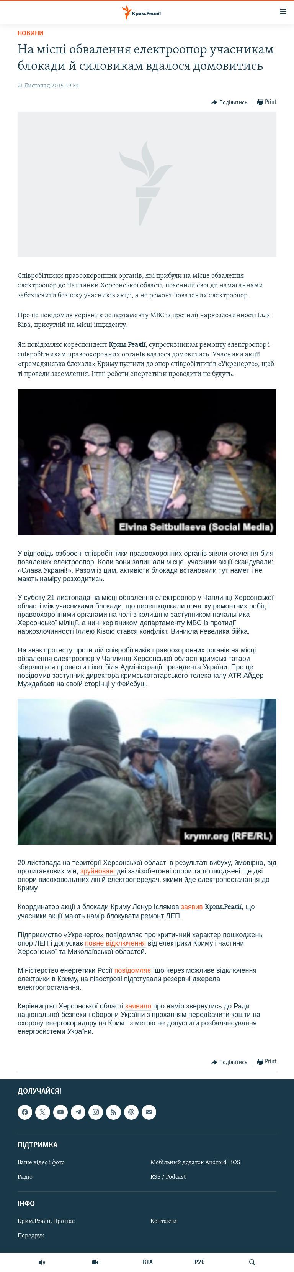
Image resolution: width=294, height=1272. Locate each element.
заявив (192, 907)
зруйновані (98, 871)
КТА (148, 1262)
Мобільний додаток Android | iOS (195, 1163)
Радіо (25, 1177)
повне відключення (115, 943)
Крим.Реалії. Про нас (46, 1222)
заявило (138, 1006)
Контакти (163, 1222)
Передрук (31, 1236)
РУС (199, 1262)
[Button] (229, 102)
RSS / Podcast (168, 1177)
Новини (31, 33)
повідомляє (132, 970)
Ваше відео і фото (41, 1163)
